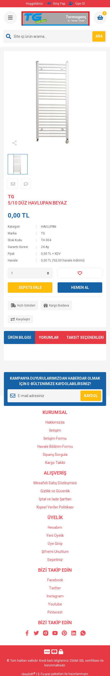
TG (11, 196)
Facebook (55, 580)
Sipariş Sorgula (55, 454)
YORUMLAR (49, 337)
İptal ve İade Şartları (55, 499)
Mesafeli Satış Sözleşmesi (55, 483)
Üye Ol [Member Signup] (77, 3)
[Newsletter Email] (55, 395)
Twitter (55, 588)
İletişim (55, 430)
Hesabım (55, 527)
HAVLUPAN (48, 226)
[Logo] (56, 18)
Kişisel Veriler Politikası (55, 507)
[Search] (55, 36)
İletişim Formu (55, 438)
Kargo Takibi (55, 463)
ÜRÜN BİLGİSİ (19, 337)
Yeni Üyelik (55, 535)
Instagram (55, 596)
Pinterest (55, 612)
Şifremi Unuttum (55, 552)
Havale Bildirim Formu (55, 446)
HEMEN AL (80, 287)
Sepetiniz (55, 560)
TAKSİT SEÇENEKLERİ (85, 337)
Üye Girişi (55, 543)
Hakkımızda (55, 422)
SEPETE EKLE (30, 287)
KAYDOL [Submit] (91, 396)
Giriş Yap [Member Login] (56, 3)
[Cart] (100, 17)
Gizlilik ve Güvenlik (55, 491)
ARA (98, 36)
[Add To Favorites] (80, 273)
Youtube (55, 604)
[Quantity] (30, 273)
